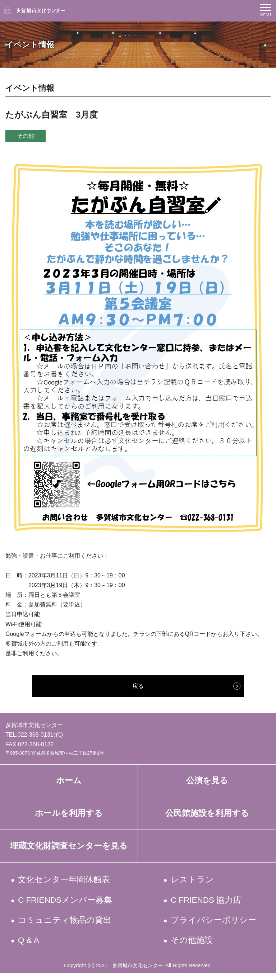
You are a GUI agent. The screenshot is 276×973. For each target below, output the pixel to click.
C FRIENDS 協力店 (206, 900)
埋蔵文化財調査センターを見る (69, 845)
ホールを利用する (69, 813)
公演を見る (207, 780)
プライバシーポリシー (213, 920)
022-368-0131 (36, 735)
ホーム (69, 780)
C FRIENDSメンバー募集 (65, 900)
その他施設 (191, 940)
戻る (138, 686)
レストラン (192, 879)
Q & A (29, 940)
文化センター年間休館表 (64, 879)
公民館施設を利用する (207, 813)
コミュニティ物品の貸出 (65, 920)
